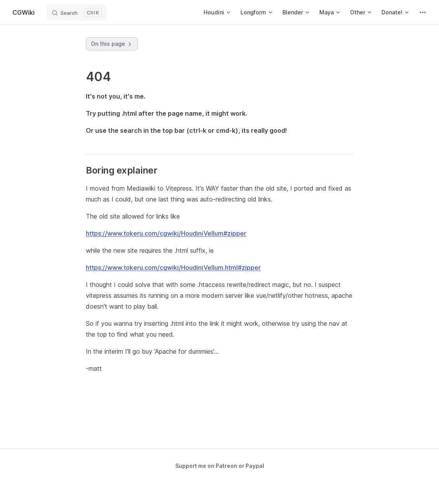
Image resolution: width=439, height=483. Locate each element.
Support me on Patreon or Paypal (219, 465)
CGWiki (23, 12)
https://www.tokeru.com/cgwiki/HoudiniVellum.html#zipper (173, 267)
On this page (112, 43)
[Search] (76, 12)
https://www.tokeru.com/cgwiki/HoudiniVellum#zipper (166, 233)
